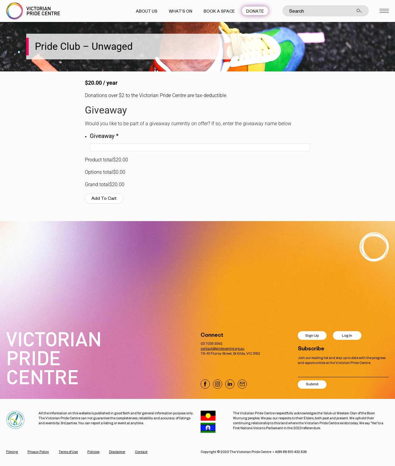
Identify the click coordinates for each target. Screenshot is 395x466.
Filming (12, 452)
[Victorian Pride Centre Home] (33, 10)
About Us (146, 11)
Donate (255, 11)
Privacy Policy (38, 452)
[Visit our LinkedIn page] (230, 384)
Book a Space (219, 11)
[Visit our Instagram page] (217, 384)
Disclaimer (117, 452)
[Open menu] (384, 11)
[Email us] (242, 384)
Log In (347, 335)
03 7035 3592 (211, 343)
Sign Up (312, 335)
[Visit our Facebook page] (205, 384)
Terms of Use (68, 452)
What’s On (180, 11)
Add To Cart (104, 198)
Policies (93, 452)
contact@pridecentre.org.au (222, 348)
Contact (141, 452)
